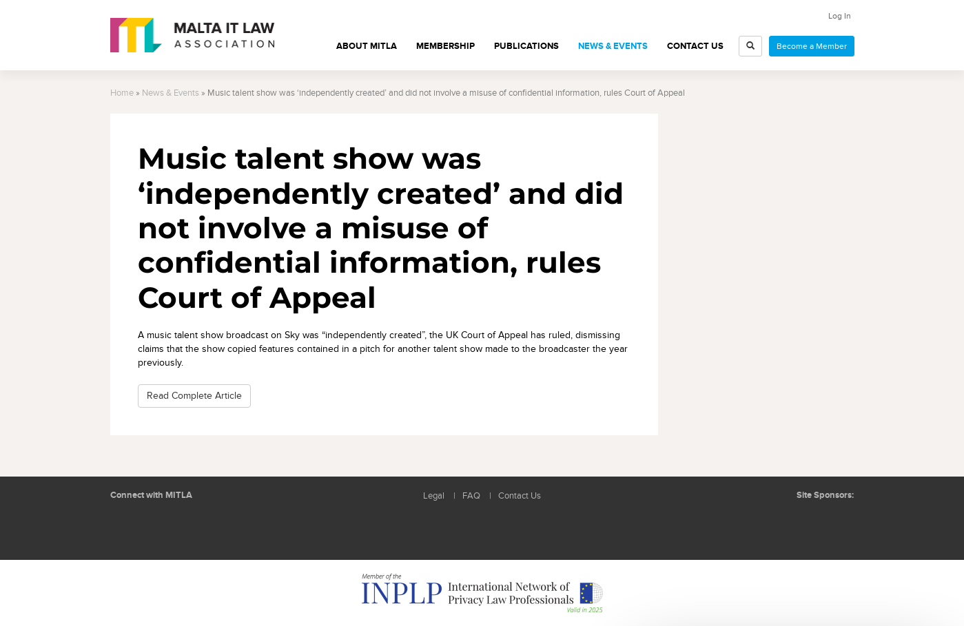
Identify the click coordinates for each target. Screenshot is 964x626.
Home (122, 93)
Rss (189, 528)
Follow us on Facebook (158, 528)
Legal (433, 496)
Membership (445, 46)
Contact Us (695, 46)
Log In (839, 16)
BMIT (781, 523)
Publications (526, 46)
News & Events (613, 46)
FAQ (471, 496)
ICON (833, 523)
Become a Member (812, 46)
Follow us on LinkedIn (127, 528)
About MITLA (366, 46)
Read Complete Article (194, 395)
